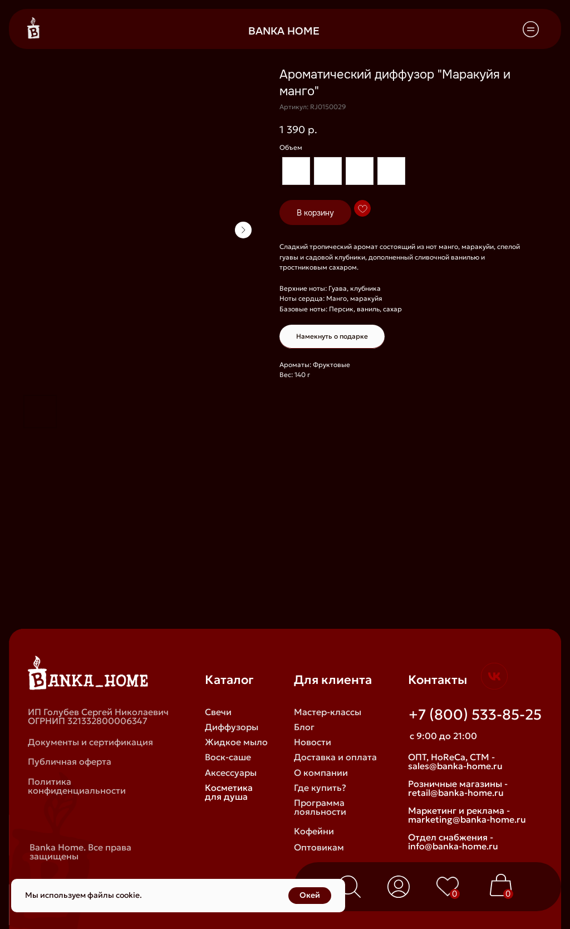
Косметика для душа (229, 792)
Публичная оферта (69, 761)
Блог (304, 726)
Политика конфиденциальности (77, 786)
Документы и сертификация (90, 741)
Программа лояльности (320, 807)
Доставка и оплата (335, 756)
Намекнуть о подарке (332, 336)
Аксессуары (231, 772)
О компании (321, 772)
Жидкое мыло (236, 741)
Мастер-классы (327, 711)
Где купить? (320, 787)
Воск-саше (228, 756)
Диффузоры (231, 726)
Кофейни (314, 831)
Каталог (229, 679)
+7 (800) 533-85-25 (475, 714)
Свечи (218, 711)
